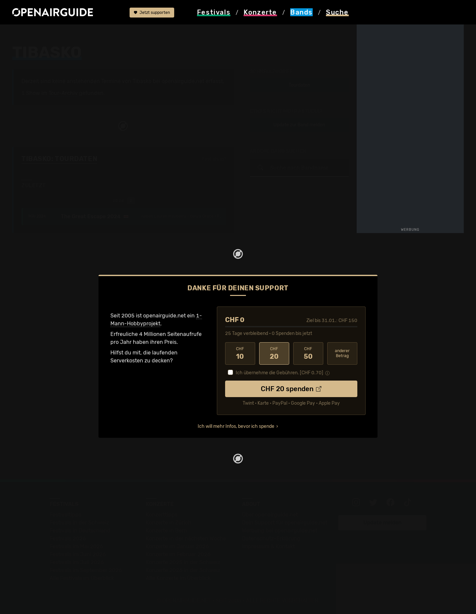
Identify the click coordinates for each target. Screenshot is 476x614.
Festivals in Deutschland (80, 530)
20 (274, 353)
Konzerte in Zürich (168, 522)
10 (240, 353)
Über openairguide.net (270, 515)
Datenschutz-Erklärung (271, 538)
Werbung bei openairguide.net (279, 530)
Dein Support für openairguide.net (284, 522)
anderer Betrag (342, 353)
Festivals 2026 (68, 538)
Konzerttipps (162, 515)
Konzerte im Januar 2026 (177, 546)
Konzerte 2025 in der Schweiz (183, 562)
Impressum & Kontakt (268, 546)
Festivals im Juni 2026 (78, 554)
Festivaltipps (65, 515)
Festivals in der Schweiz (79, 522)
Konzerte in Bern (166, 530)
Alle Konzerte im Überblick (178, 578)
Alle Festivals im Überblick (82, 578)
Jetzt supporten (152, 12)
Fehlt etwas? (214, 159)
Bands (51, 33)
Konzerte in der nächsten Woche (186, 538)
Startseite (24, 33)
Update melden (382, 522)
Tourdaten (299, 85)
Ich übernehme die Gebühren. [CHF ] (279, 372)
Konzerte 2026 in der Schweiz (183, 570)
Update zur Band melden (299, 125)
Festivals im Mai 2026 (76, 546)
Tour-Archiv (63, 93)
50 (308, 353)
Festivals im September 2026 (86, 570)
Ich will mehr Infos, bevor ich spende (236, 426)
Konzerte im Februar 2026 (178, 554)
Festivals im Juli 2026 (77, 562)
